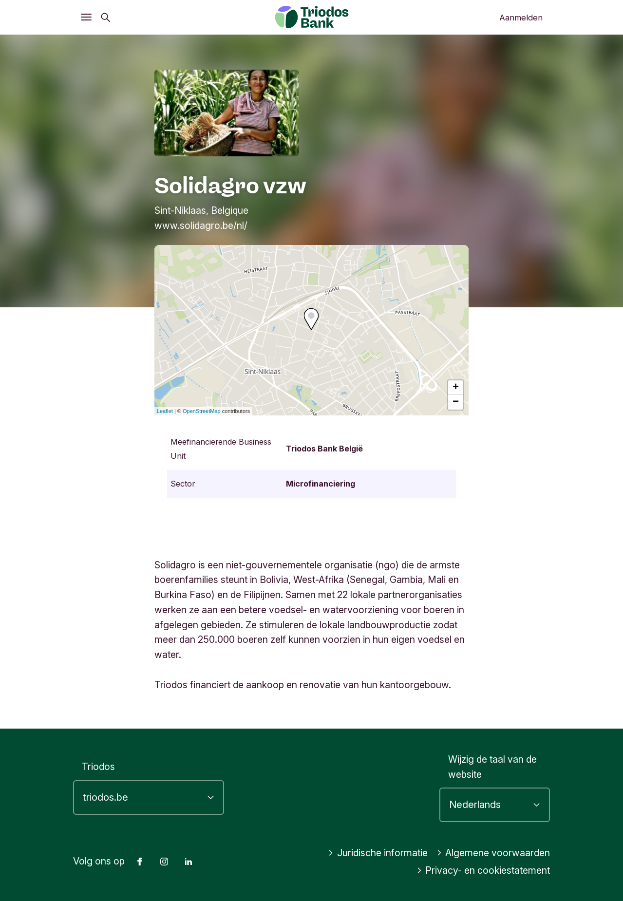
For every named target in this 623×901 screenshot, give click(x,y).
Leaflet (165, 411)
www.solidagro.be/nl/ (200, 225)
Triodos (98, 766)
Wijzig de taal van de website (492, 766)
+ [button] (456, 387)
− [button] (456, 402)
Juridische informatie (378, 853)
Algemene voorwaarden (493, 853)
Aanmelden (521, 17)
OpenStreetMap (202, 411)
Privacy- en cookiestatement (483, 870)
